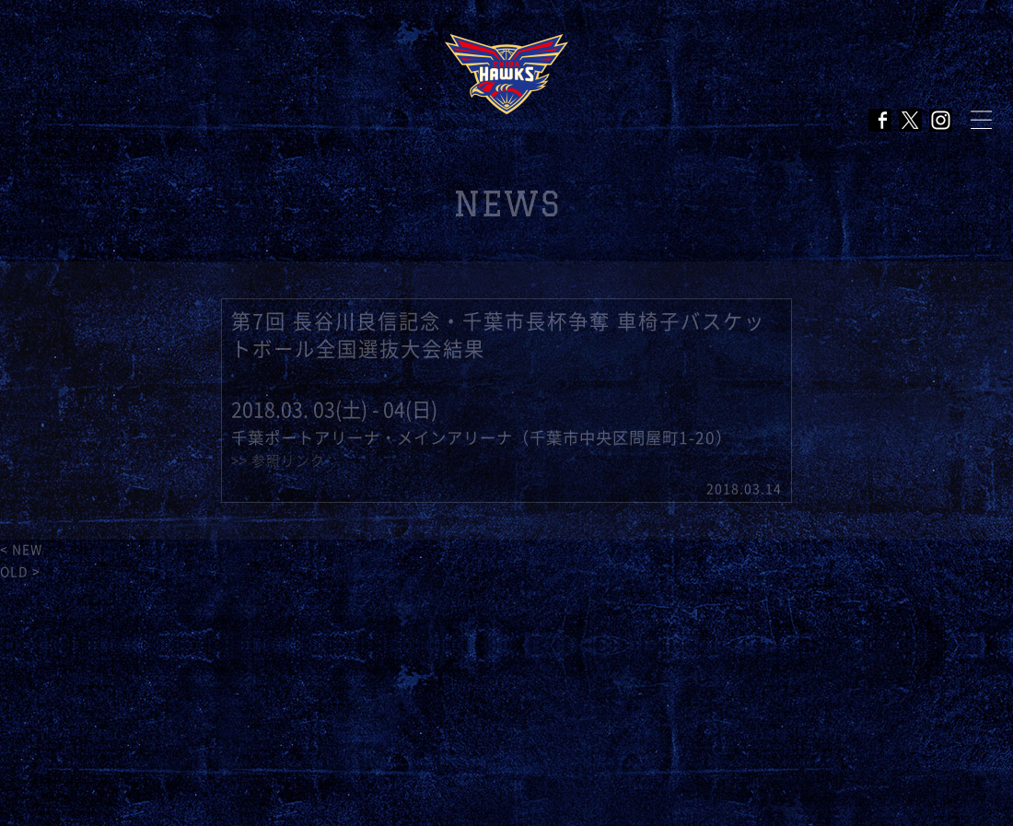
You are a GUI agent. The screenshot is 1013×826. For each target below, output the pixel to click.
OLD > (20, 571)
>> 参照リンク (278, 461)
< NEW (21, 549)
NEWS (507, 204)
